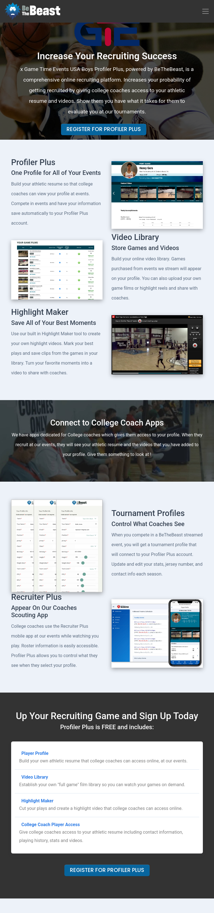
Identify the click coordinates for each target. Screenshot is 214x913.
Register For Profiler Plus (104, 129)
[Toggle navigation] (205, 11)
